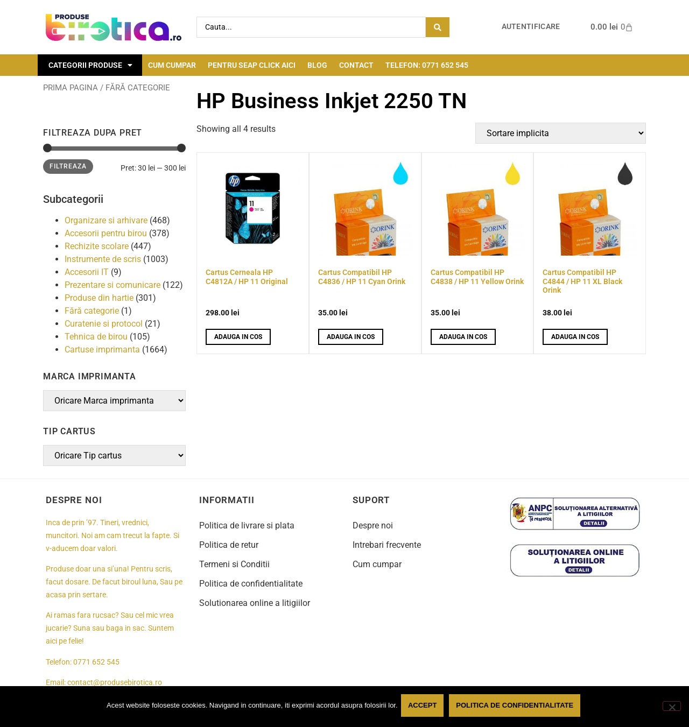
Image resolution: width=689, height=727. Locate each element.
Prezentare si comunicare (112, 285)
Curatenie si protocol (104, 324)
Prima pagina (70, 88)
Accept (424, 707)
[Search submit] (437, 27)
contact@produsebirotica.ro (114, 682)
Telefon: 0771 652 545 (426, 65)
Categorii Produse (90, 65)
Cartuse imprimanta (102, 349)
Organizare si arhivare (106, 220)
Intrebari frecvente (387, 545)
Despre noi (373, 525)
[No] (672, 707)
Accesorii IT (87, 272)
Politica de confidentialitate (251, 583)
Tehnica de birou (96, 336)
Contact (356, 65)
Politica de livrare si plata (246, 525)
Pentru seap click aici (252, 65)
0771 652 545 (96, 662)
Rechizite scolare (97, 246)
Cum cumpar (172, 65)
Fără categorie (92, 311)
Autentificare (531, 26)
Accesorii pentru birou (106, 233)
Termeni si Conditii (234, 564)
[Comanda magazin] (560, 133)
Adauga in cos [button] (238, 337)
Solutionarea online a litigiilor (254, 603)
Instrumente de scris (103, 259)
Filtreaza (68, 166)
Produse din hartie (99, 298)
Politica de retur (228, 545)
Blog (317, 65)
